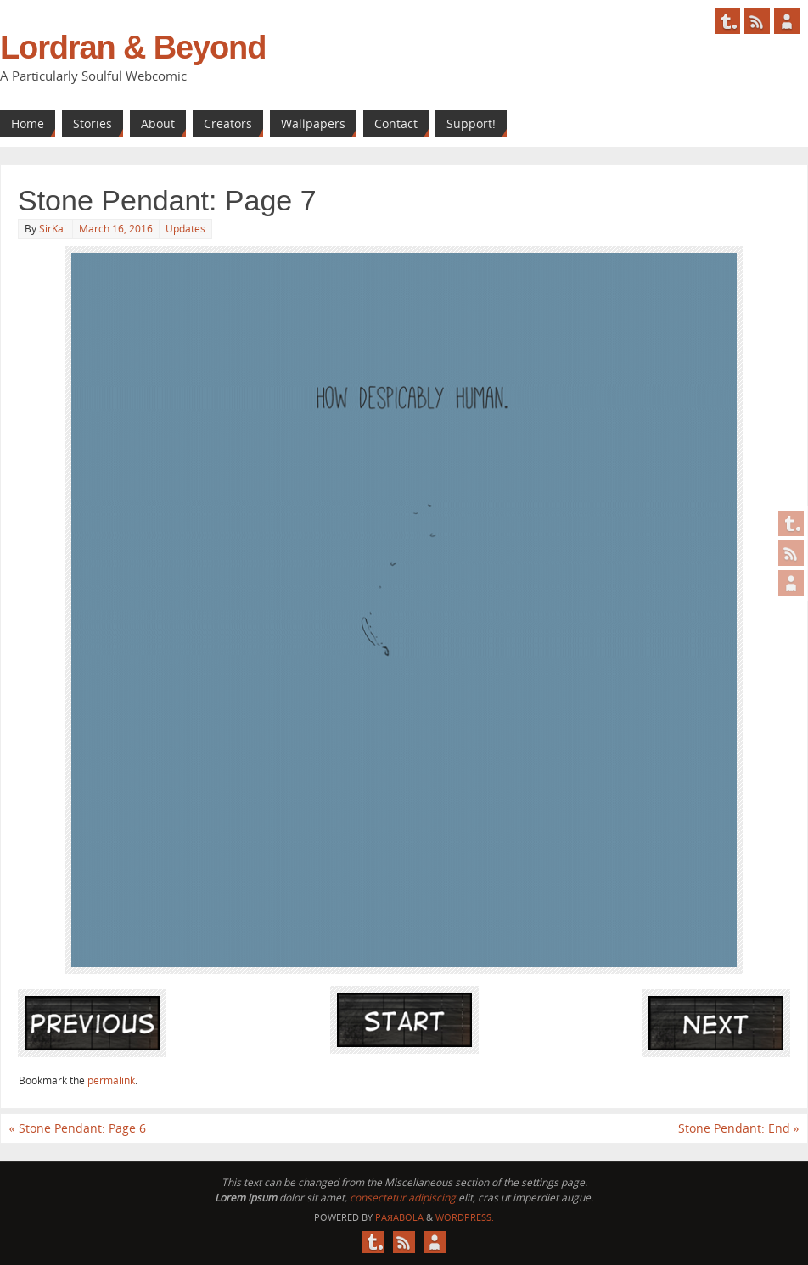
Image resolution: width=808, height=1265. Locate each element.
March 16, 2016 (116, 228)
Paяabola (399, 1217)
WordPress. (464, 1217)
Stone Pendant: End (739, 1128)
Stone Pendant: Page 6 (77, 1128)
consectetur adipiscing (403, 1197)
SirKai (52, 228)
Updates (185, 228)
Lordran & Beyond (133, 47)
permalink (111, 1080)
